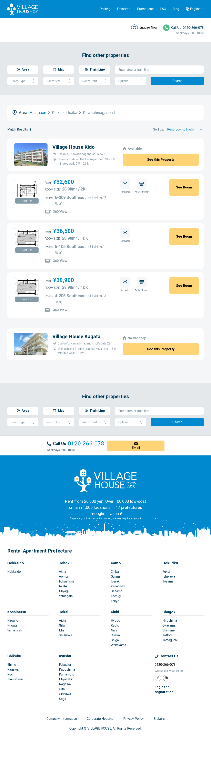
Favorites (123, 9)
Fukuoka (65, 665)
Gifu (62, 625)
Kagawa (13, 669)
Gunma (115, 576)
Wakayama (118, 645)
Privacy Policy (133, 719)
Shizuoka (65, 635)
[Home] (105, 480)
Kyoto (115, 625)
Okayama (168, 625)
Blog (176, 9)
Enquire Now (148, 27)
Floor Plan (26, 200)
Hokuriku (170, 563)
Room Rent (94, 81)
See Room (184, 187)
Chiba (115, 572)
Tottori (167, 635)
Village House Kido (73, 147)
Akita (62, 572)
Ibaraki (115, 581)
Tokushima (15, 679)
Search (177, 81)
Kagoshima (67, 669)
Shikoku (14, 656)
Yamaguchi (170, 640)
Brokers (159, 719)
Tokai (63, 612)
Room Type (23, 81)
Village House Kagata (43, 336)
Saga (62, 699)
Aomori (64, 576)
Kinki (115, 612)
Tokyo (115, 601)
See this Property (160, 160)
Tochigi (116, 596)
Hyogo (115, 620)
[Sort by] (185, 129)
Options (130, 81)
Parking (105, 9)
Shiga (115, 640)
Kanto (116, 563)
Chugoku (170, 612)
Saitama (116, 591)
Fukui (166, 572)
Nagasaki (65, 684)
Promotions (145, 9)
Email (136, 448)
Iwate (63, 586)
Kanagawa (118, 586)
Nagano (12, 620)
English (195, 9)
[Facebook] (158, 678)
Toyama (167, 581)
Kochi (11, 674)
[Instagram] (166, 678)
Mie (61, 630)
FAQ (163, 9)
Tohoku (65, 563)
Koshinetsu (16, 612)
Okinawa (65, 694)
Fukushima (66, 581)
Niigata (12, 625)
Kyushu (65, 656)
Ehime (11, 665)
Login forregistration (164, 689)
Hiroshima (169, 620)
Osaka (115, 635)
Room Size (59, 81)
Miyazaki (65, 679)
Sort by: (158, 129)
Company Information (62, 719)
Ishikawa (168, 576)
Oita (62, 689)
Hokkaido (15, 563)
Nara (114, 630)
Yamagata (66, 596)
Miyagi (64, 591)
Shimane (168, 630)
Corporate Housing (100, 719)
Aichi (62, 620)
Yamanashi (14, 630)
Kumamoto (66, 674)
